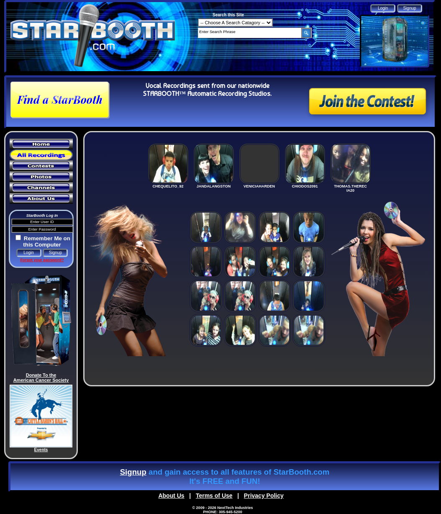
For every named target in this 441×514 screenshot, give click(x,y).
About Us (171, 495)
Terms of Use (214, 495)
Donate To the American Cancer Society (41, 378)
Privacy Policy (264, 495)
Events (41, 449)
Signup (133, 472)
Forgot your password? (42, 260)
